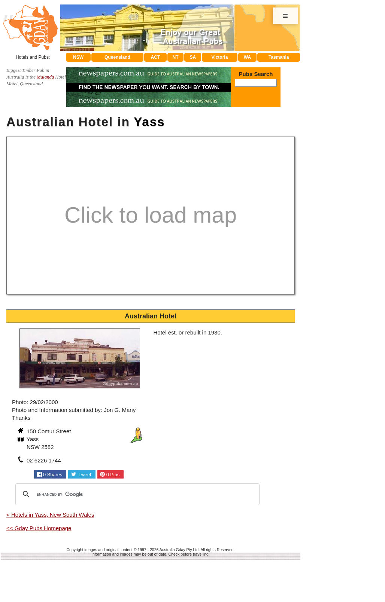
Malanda (45, 77)
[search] (136, 494)
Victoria (220, 57)
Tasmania (279, 57)
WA (247, 57)
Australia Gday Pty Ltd (179, 549)
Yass (149, 122)
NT (175, 57)
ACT (155, 57)
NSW (78, 57)
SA (193, 57)
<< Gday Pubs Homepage (38, 528)
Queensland (117, 57)
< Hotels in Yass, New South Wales (50, 514)
